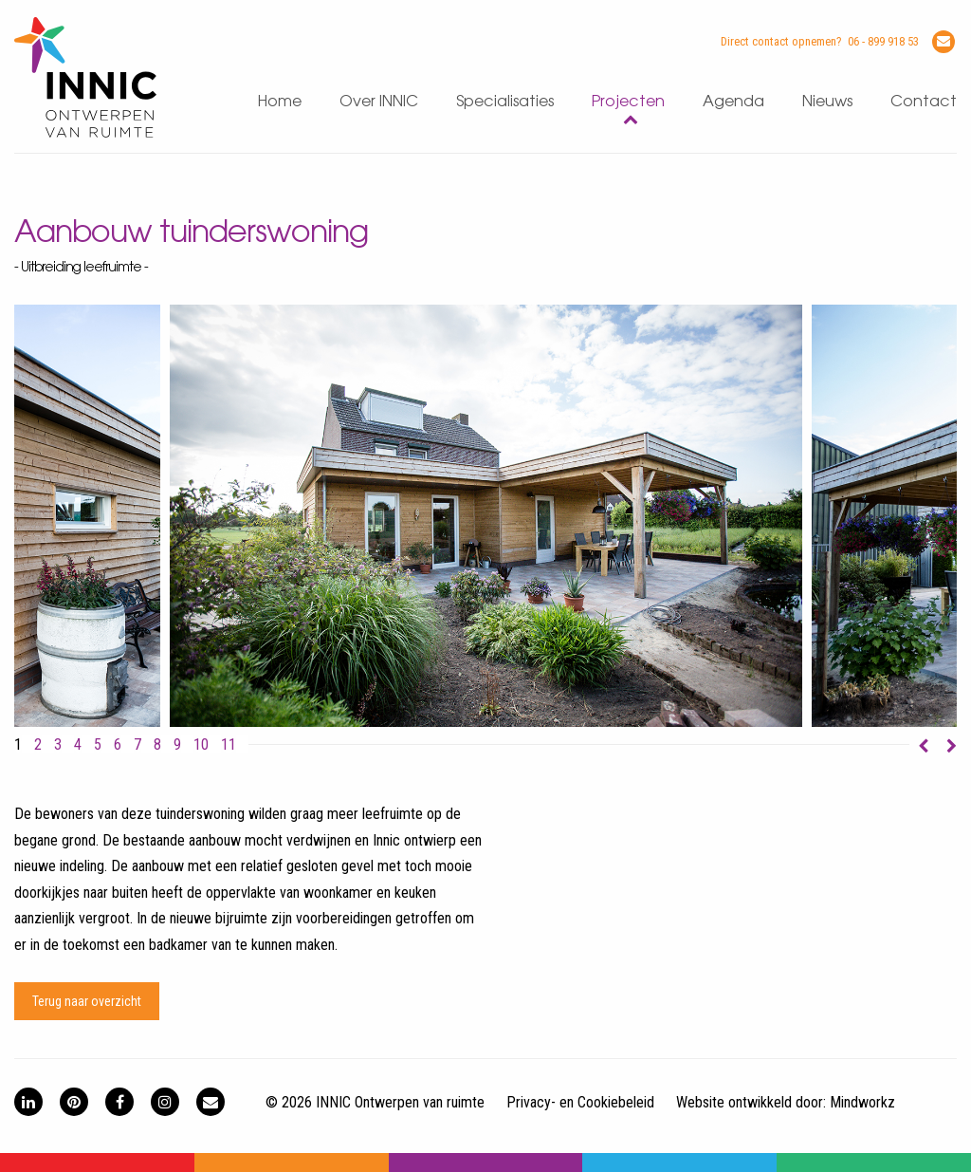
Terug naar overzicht (86, 1001)
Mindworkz (862, 1102)
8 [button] (157, 745)
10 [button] (201, 745)
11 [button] (228, 745)
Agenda (733, 102)
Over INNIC (378, 102)
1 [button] (18, 745)
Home (280, 102)
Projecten (628, 102)
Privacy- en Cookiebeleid (580, 1102)
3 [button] (58, 745)
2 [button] (38, 745)
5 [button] (97, 745)
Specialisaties (505, 102)
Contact (923, 102)
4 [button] (78, 745)
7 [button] (137, 745)
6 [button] (117, 745)
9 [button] (177, 745)
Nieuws (827, 102)
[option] (486, 516)
